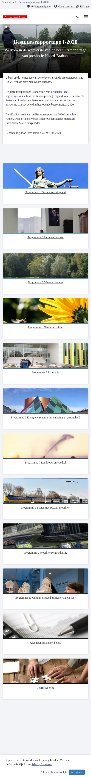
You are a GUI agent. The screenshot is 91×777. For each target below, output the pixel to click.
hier (74, 114)
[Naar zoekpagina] (77, 16)
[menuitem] (39, 6)
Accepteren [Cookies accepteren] (76, 772)
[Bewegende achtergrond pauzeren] (6, 26)
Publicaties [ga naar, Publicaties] (7, 2)
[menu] (85, 16)
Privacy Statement (42, 764)
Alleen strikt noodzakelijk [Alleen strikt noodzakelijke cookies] (53, 772)
